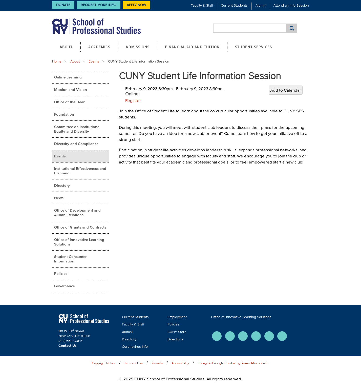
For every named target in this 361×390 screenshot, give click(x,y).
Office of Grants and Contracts (80, 227)
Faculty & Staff (202, 5)
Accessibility (180, 363)
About (66, 47)
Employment (177, 317)
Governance (64, 286)
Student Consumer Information (70, 258)
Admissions (138, 47)
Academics (99, 47)
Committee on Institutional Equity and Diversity (77, 129)
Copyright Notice (103, 363)
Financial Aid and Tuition (192, 47)
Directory (62, 185)
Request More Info (98, 5)
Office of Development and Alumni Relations (77, 212)
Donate (63, 5)
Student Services (253, 47)
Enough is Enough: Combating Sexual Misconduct (232, 363)
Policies (60, 273)
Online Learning (68, 77)
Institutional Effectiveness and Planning (80, 170)
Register (133, 100)
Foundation (64, 114)
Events (94, 61)
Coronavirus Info (135, 346)
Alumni (261, 5)
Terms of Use (133, 363)
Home (56, 61)
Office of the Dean (70, 102)
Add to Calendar (285, 90)
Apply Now (136, 5)
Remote (157, 363)
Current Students (234, 5)
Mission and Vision (70, 89)
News (58, 198)
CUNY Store (176, 332)
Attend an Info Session (291, 5)
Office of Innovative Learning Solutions (79, 241)
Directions (175, 339)
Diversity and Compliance (76, 143)
